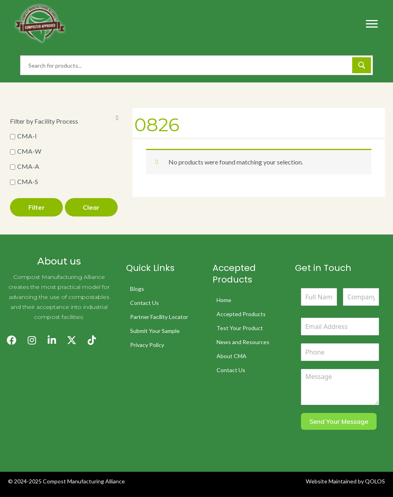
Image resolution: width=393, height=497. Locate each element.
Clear (91, 207)
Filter (36, 207)
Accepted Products (241, 314)
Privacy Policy (147, 344)
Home (224, 300)
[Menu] (372, 24)
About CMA (232, 356)
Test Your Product (240, 328)
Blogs (137, 288)
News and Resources (243, 342)
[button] (11, 340)
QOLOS (375, 481)
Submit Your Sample (155, 330)
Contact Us (144, 302)
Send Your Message (338, 421)
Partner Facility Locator (159, 316)
